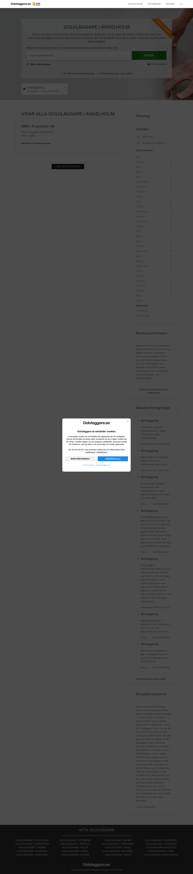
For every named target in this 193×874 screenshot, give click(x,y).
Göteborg (154, 3)
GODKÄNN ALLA (112, 459)
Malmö (170, 3)
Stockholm (135, 3)
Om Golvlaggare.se (103, 465)
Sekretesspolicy (89, 465)
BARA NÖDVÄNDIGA (80, 459)
